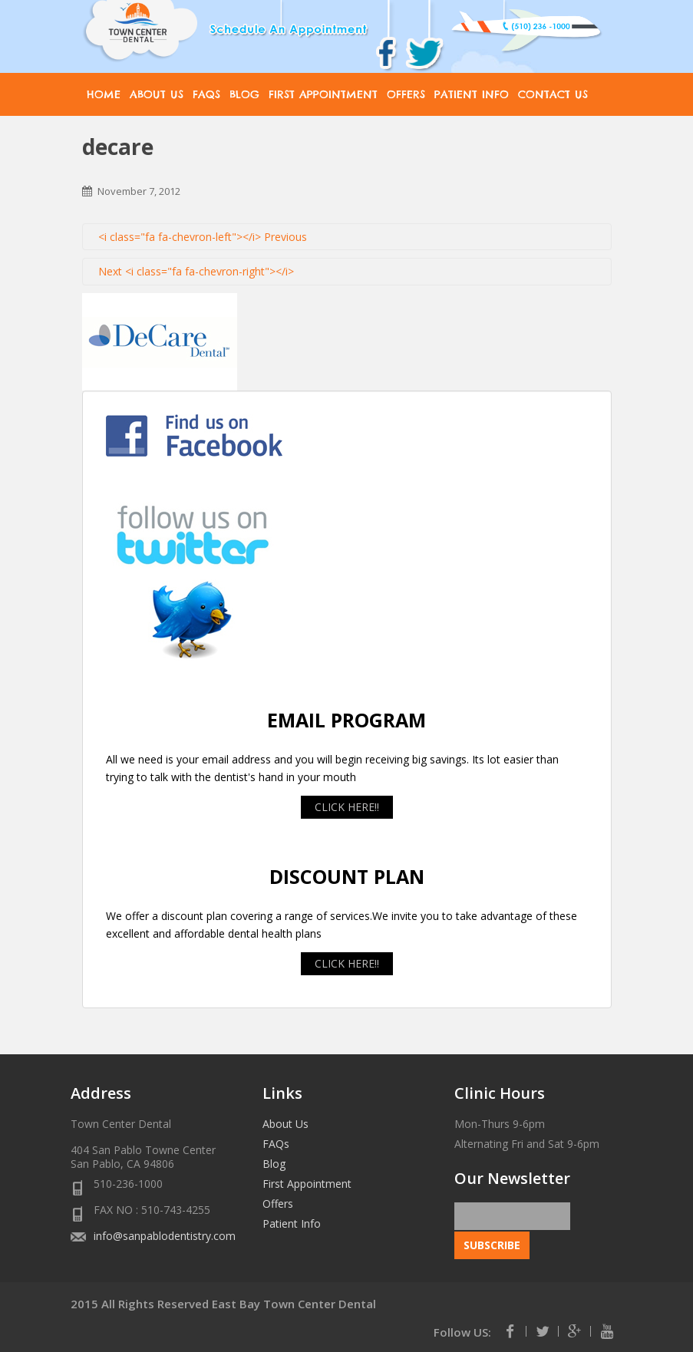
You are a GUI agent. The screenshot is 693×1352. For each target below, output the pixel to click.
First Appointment (323, 94)
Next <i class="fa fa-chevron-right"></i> (196, 271)
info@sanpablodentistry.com (165, 1235)
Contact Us (553, 94)
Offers (406, 94)
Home (103, 94)
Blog (244, 94)
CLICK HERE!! (347, 807)
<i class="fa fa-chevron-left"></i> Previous (202, 236)
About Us (156, 94)
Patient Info (471, 94)
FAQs (206, 94)
